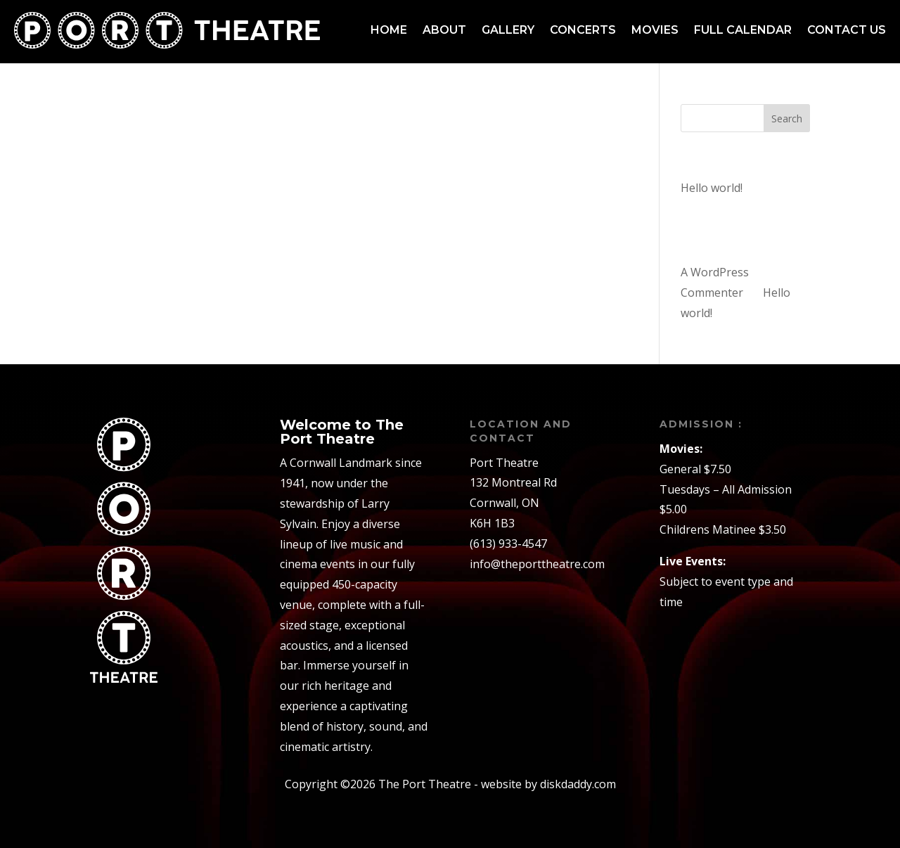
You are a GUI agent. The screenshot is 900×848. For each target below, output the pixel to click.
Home (389, 30)
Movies (655, 30)
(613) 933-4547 (508, 543)
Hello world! (711, 187)
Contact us (846, 30)
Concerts (583, 30)
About (444, 30)
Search (786, 118)
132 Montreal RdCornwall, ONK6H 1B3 (513, 503)
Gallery (508, 30)
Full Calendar (743, 30)
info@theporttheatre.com (537, 564)
